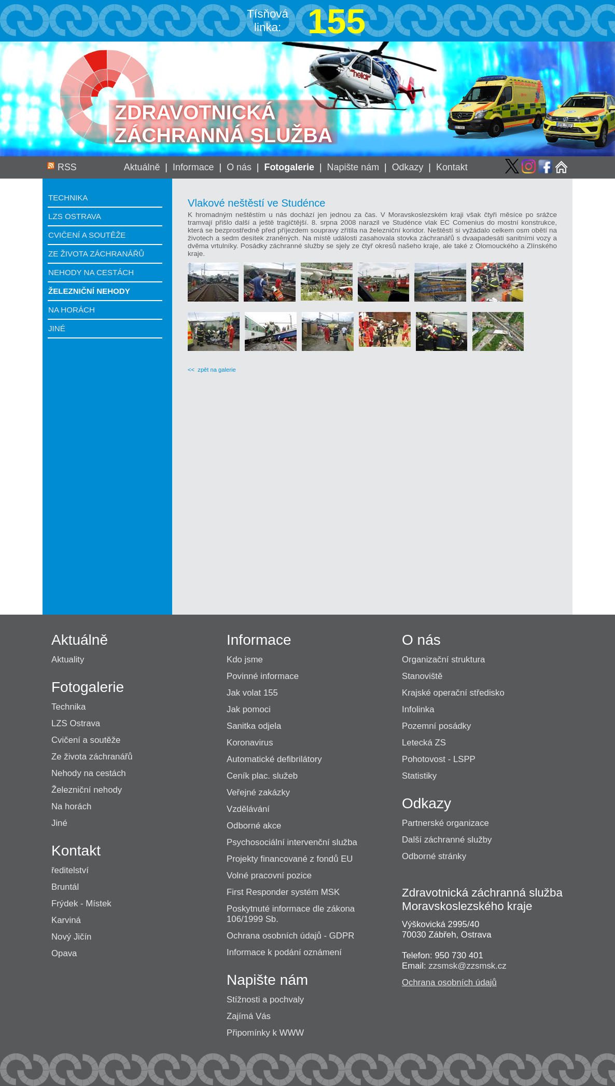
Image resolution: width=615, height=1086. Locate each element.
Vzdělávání (248, 809)
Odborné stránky (434, 856)
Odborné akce (254, 826)
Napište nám (353, 167)
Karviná (66, 920)
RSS (67, 167)
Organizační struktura (443, 659)
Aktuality (67, 659)
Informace (193, 167)
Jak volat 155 (252, 693)
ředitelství (70, 870)
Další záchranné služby (447, 840)
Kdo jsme (245, 659)
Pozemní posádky (436, 726)
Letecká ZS (424, 743)
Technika (68, 197)
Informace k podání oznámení (284, 952)
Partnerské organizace (445, 823)
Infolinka (418, 709)
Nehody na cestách (91, 272)
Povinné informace (263, 676)
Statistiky (419, 776)
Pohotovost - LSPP (439, 759)
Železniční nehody (89, 291)
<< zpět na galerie (212, 369)
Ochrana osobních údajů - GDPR (290, 936)
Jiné (56, 328)
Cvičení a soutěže (86, 234)
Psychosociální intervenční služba (292, 842)
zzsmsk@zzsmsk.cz (467, 966)
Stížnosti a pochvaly (265, 999)
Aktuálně (142, 167)
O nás (239, 167)
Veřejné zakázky (258, 792)
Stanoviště (422, 676)
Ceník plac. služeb (262, 776)
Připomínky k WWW (265, 1033)
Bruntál (65, 887)
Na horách (71, 309)
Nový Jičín (71, 937)
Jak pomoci (249, 709)
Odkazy (408, 167)
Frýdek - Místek (81, 903)
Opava (64, 953)
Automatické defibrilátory (274, 759)
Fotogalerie (289, 167)
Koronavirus (250, 743)
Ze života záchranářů (96, 253)
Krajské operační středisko (453, 693)
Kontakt (452, 167)
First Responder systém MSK (283, 892)
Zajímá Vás (249, 1016)
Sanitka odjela (254, 726)
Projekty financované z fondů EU (290, 859)
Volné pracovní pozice (269, 875)
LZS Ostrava (74, 216)
